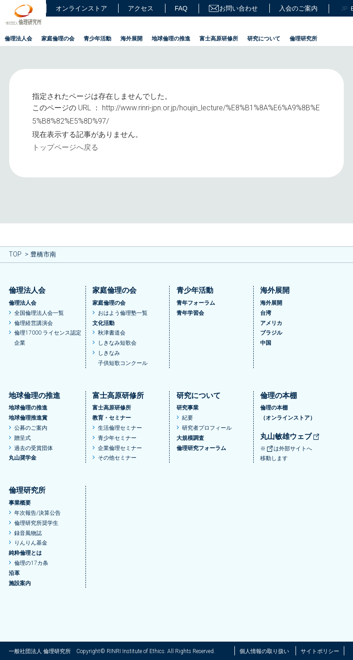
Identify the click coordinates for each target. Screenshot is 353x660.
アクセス (141, 8)
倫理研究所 (303, 38)
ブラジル (271, 333)
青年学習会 (190, 313)
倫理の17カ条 (31, 563)
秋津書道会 (111, 333)
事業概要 (20, 503)
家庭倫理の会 (57, 38)
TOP (15, 254)
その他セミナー (117, 458)
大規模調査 (190, 438)
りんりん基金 (30, 543)
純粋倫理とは (25, 553)
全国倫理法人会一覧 (39, 313)
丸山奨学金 (22, 458)
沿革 (14, 573)
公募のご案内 (30, 428)
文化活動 (103, 323)
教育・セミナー (111, 418)
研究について (263, 38)
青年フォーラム (195, 303)
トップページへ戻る (65, 147)
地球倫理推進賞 (28, 418)
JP (344, 8)
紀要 (187, 418)
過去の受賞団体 (33, 448)
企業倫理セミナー (120, 448)
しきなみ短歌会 (117, 343)
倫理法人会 (18, 38)
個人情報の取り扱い (264, 651)
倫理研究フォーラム (201, 448)
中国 (265, 343)
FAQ (181, 8)
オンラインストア (81, 8)
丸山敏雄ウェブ (290, 436)
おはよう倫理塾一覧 (123, 313)
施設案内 (20, 583)
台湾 (265, 313)
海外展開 (131, 38)
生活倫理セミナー (120, 428)
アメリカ (271, 323)
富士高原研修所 (218, 38)
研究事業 (187, 407)
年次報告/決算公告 (37, 513)
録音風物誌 (28, 533)
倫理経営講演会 (33, 323)
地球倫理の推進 (171, 38)
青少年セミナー (117, 438)
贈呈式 (22, 438)
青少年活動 (97, 38)
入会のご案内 (298, 8)
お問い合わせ (233, 8)
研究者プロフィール (207, 428)
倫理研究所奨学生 (36, 523)
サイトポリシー (320, 651)
